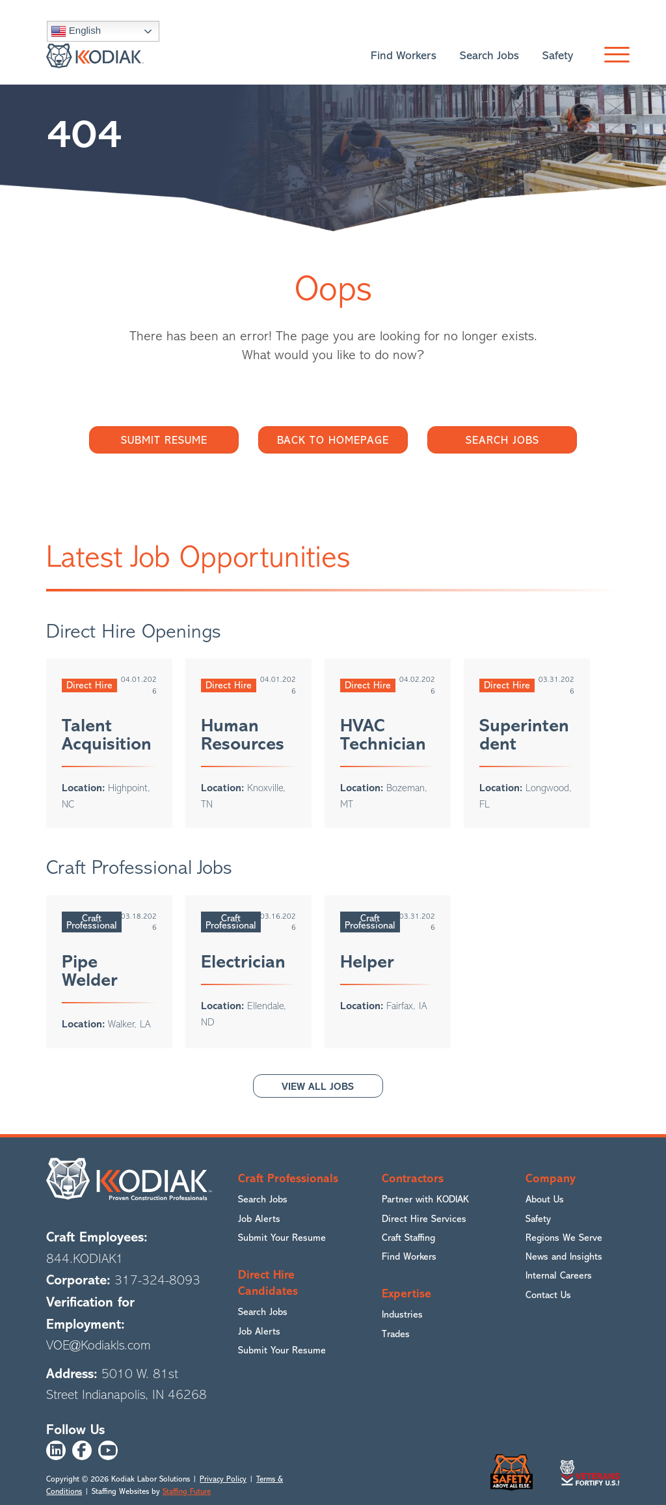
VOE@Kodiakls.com (98, 1345)
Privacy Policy (223, 1479)
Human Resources (242, 734)
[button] (614, 56)
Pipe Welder (90, 971)
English (76, 31)
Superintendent (524, 734)
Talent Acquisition (107, 734)
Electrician (243, 962)
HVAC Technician (383, 734)
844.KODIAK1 (85, 1258)
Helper (367, 962)
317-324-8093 (157, 1280)
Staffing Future (187, 1491)
